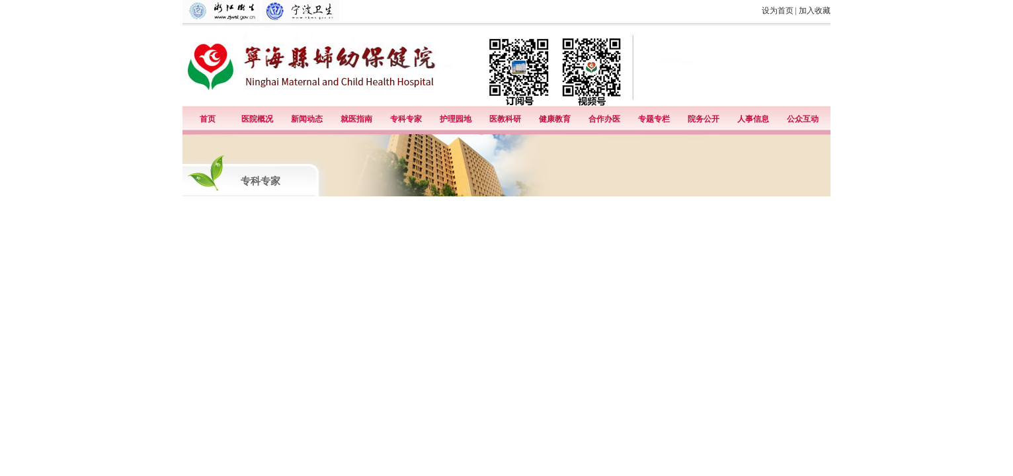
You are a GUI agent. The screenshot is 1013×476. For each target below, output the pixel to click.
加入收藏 (815, 10)
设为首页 (777, 10)
